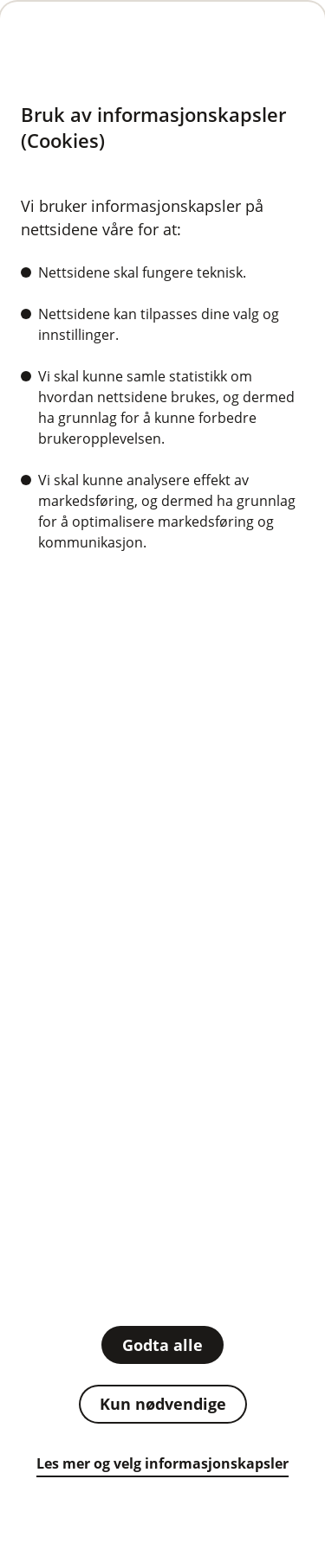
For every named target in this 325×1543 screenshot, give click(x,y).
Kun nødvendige (163, 1403)
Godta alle (162, 1345)
